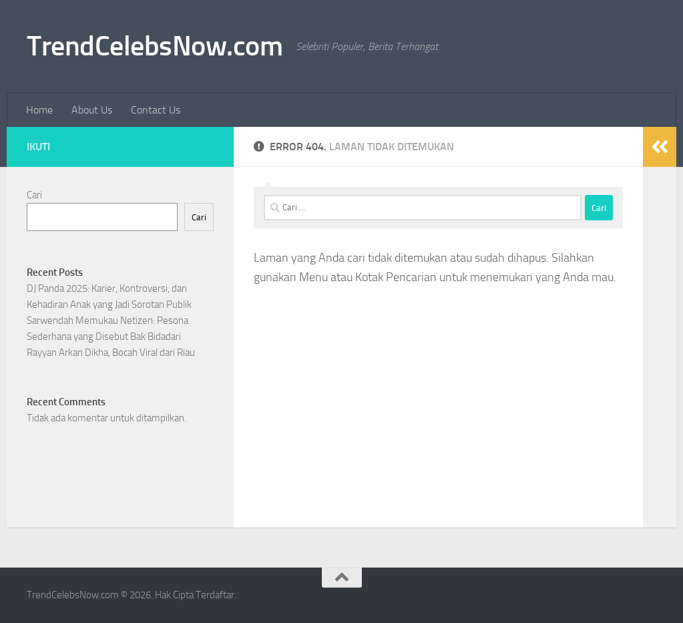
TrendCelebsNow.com (154, 46)
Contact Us (155, 109)
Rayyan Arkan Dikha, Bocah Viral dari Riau (111, 353)
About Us (91, 109)
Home (39, 109)
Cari (34, 195)
